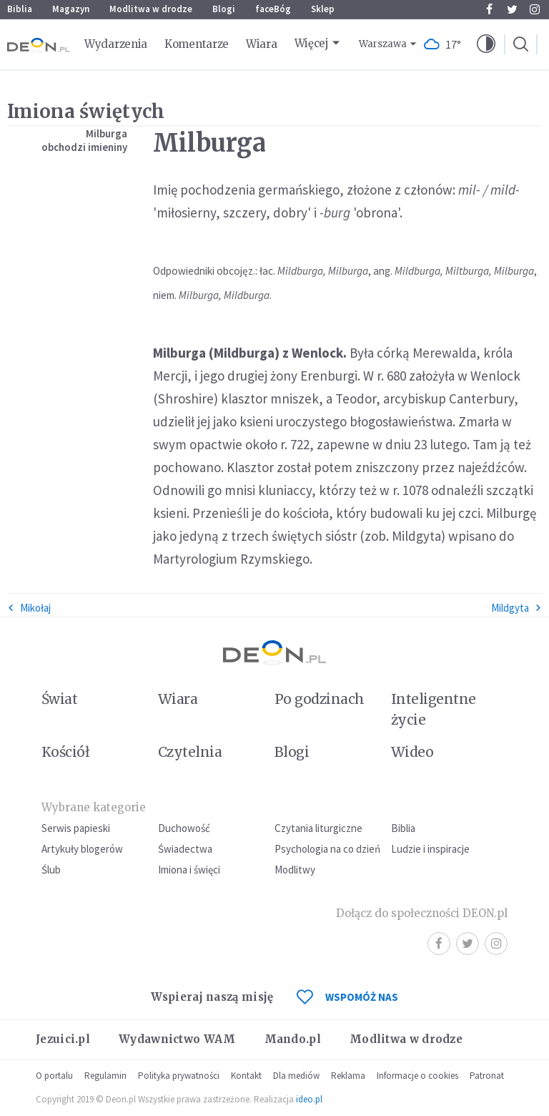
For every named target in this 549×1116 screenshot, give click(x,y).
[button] (486, 44)
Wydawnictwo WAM (177, 1039)
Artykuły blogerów (82, 849)
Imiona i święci (189, 869)
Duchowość (184, 828)
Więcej (312, 43)
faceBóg (273, 9)
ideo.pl (309, 1099)
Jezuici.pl (63, 1039)
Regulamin (105, 1076)
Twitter (512, 9)
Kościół (65, 751)
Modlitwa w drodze (150, 9)
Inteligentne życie (433, 709)
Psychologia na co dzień (327, 849)
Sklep (323, 9)
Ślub (51, 869)
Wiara (261, 44)
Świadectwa (185, 849)
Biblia (19, 9)
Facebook (489, 9)
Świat (59, 699)
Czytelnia (190, 751)
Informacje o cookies (417, 1076)
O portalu (54, 1076)
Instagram (535, 9)
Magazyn (70, 9)
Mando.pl (292, 1039)
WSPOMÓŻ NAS (347, 997)
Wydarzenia (115, 44)
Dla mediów (296, 1076)
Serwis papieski (75, 828)
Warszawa (383, 44)
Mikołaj (29, 608)
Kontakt (246, 1076)
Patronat (487, 1076)
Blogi (223, 9)
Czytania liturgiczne (318, 828)
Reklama (348, 1076)
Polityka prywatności (178, 1076)
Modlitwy (294, 869)
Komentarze (196, 44)
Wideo (412, 751)
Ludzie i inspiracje (430, 849)
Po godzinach (319, 699)
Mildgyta (516, 608)
